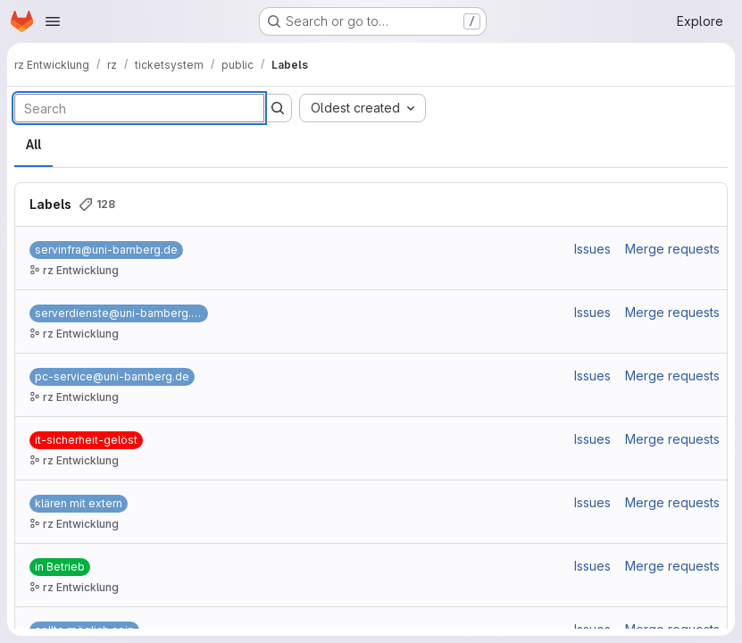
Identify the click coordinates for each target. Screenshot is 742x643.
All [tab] (33, 144)
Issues (592, 248)
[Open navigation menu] (52, 21)
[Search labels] (139, 108)
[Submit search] (277, 108)
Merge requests (672, 248)
